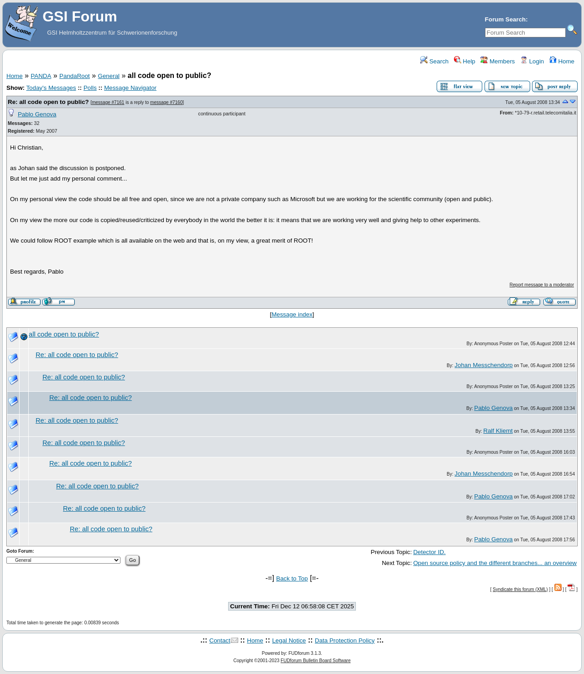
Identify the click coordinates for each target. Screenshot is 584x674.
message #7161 (108, 102)
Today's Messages (51, 87)
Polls (90, 87)
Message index (292, 314)
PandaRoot (74, 76)
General (109, 76)
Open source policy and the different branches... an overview (495, 563)
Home (561, 61)
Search (434, 61)
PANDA (41, 76)
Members (497, 61)
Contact (219, 640)
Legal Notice (289, 640)
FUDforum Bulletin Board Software (315, 660)
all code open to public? (64, 334)
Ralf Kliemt (497, 430)
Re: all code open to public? (48, 102)
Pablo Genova (37, 114)
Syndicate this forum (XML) (520, 589)
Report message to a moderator (542, 284)
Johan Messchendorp (483, 365)
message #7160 (166, 102)
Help (464, 61)
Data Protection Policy (345, 640)
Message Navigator (130, 87)
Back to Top (292, 578)
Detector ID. (429, 552)
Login (532, 61)
